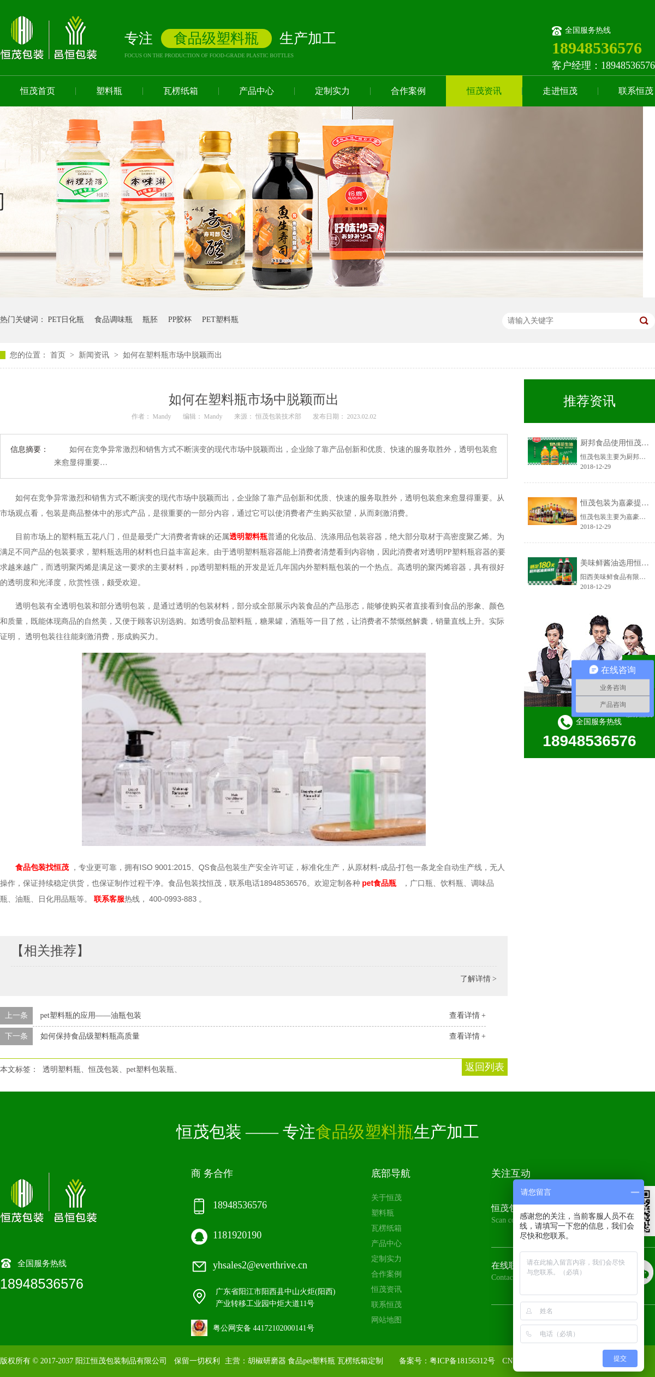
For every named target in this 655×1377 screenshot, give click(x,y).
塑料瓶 (109, 91)
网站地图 (386, 1320)
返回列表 (484, 1067)
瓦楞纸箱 (180, 91)
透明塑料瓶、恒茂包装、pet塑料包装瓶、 (112, 1069)
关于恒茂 (386, 1198)
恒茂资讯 (484, 91)
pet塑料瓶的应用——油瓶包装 (90, 1015)
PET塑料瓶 (220, 319)
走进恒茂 (560, 91)
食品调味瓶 (113, 319)
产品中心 (256, 91)
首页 (59, 355)
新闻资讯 (95, 355)
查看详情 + (467, 1015)
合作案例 (408, 91)
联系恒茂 (386, 1305)
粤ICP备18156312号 (462, 1361)
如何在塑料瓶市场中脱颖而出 (172, 355)
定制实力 (332, 91)
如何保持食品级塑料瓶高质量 (90, 1036)
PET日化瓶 (66, 319)
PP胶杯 (180, 319)
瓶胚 (150, 319)
